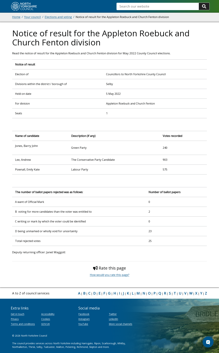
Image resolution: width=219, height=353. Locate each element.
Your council (32, 17)
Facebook (83, 314)
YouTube (83, 324)
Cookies (45, 319)
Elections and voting (58, 17)
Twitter (113, 314)
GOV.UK (45, 324)
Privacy (15, 319)
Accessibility (47, 314)
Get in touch (17, 314)
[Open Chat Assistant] (208, 342)
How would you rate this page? (109, 275)
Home (16, 17)
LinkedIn (113, 319)
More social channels (120, 324)
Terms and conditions (23, 324)
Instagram (84, 319)
